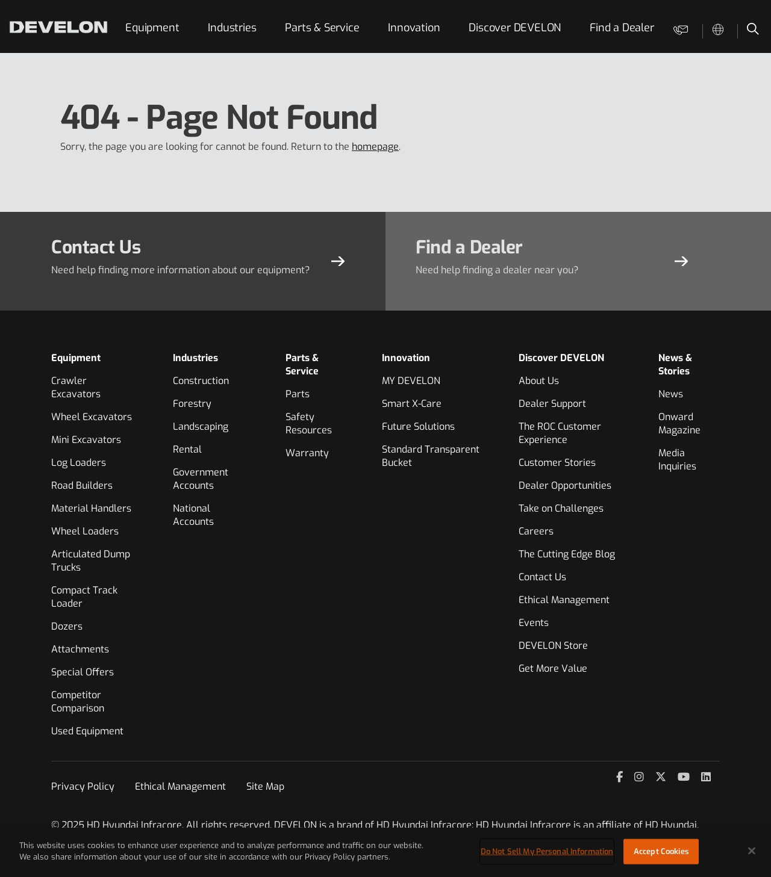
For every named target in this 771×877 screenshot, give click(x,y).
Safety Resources (309, 423)
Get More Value (553, 668)
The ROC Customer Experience (560, 433)
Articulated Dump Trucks (90, 561)
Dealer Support (552, 403)
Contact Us (542, 577)
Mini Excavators (86, 439)
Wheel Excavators (91, 417)
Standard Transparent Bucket (430, 456)
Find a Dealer (622, 27)
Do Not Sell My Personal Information (547, 851)
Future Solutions (418, 426)
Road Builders (82, 485)
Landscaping (200, 426)
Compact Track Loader (84, 597)
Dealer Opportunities (565, 485)
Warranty (307, 453)
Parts (298, 394)
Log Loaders (78, 462)
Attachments (80, 649)
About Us (539, 380)
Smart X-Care (412, 403)
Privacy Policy (82, 786)
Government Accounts (200, 479)
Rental (187, 449)
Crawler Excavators (76, 387)
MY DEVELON (411, 380)
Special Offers (82, 672)
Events (534, 622)
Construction (201, 380)
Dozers (67, 626)
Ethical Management (564, 599)
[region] (385, 852)
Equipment (152, 27)
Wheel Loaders (85, 531)
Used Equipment (87, 731)
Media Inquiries (677, 460)
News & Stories (675, 364)
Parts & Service (322, 27)
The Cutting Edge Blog (567, 554)
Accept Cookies (661, 851)
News (670, 394)
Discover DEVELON (515, 27)
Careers (536, 531)
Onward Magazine (679, 423)
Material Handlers (91, 508)
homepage (375, 146)
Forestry (192, 403)
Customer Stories (557, 462)
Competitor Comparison (77, 701)
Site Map (265, 786)
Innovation (414, 27)
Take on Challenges (561, 508)
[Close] (751, 850)
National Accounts (193, 515)
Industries (232, 27)
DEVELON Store (553, 645)
